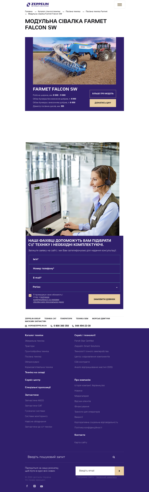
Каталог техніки (34, 335)
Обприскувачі (32, 362)
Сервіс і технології (84, 335)
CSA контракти (82, 362)
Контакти (79, 435)
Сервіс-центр (32, 380)
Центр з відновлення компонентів (92, 357)
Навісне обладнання (35, 422)
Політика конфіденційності (88, 428)
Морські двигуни (101, 319)
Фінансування (81, 407)
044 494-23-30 (83, 326)
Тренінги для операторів (87, 412)
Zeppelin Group (32, 319)
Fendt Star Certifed (84, 341)
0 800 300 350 (61, 326)
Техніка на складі (35, 373)
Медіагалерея (81, 396)
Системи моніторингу (36, 416)
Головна (28, 12)
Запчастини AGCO (34, 401)
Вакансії (78, 417)
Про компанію (82, 380)
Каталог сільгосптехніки (49, 12)
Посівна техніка (73, 12)
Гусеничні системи (35, 411)
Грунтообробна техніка (37, 352)
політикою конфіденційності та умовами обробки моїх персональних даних (48, 299)
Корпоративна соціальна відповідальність (96, 422)
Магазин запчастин (35, 321)
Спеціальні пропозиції (38, 388)
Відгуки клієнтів (82, 401)
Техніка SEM (82, 319)
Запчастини (32, 395)
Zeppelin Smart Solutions (87, 346)
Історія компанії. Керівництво (89, 386)
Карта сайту (80, 443)
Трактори (30, 346)
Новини (78, 391)
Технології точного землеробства (91, 352)
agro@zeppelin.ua (37, 326)
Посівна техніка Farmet (96, 12)
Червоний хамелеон (106, 477)
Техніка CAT (50, 319)
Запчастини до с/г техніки (38, 427)
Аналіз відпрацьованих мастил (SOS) (93, 367)
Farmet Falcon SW (55, 90)
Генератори (66, 319)
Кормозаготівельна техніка (39, 367)
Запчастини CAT (33, 406)
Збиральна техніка (34, 341)
